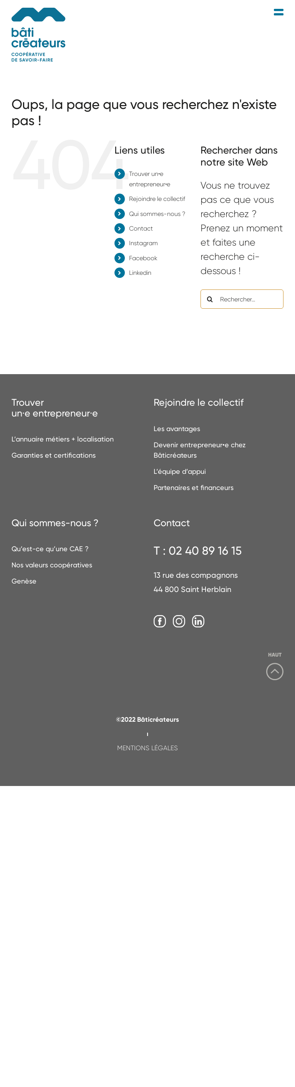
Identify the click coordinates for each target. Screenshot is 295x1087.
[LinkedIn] (198, 621)
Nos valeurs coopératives (52, 565)
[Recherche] (210, 299)
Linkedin (140, 272)
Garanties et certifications (54, 455)
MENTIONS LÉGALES (147, 748)
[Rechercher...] (242, 299)
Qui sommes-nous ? (157, 213)
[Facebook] (160, 621)
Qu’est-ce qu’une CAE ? (50, 549)
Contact (141, 228)
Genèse (24, 581)
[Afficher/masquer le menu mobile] (278, 12)
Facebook (143, 258)
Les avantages (177, 429)
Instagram (143, 243)
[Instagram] (179, 621)
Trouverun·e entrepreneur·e (55, 407)
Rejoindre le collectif (157, 198)
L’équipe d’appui (180, 471)
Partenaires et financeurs (194, 487)
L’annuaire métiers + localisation (63, 439)
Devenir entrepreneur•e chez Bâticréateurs (199, 450)
